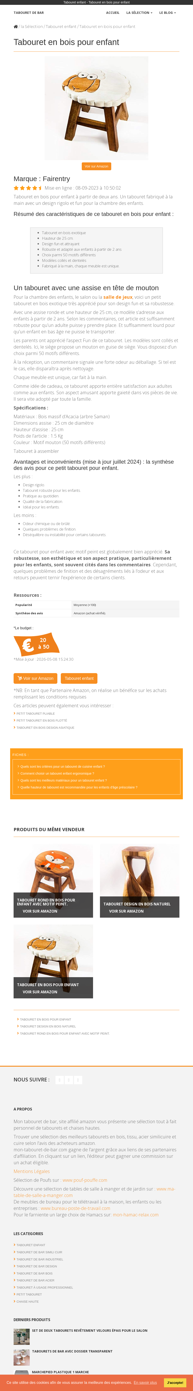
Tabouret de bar (29, 12)
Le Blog (167, 12)
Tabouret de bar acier (35, 1280)
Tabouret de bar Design (37, 1266)
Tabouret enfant (61, 26)
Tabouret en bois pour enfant (48, 984)
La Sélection (139, 12)
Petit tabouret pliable (36, 713)
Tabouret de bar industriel (40, 1259)
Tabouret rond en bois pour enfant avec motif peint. (46, 902)
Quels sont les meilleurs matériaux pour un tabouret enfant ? (63, 780)
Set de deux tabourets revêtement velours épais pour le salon (89, 1330)
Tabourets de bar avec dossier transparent (72, 1351)
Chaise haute (28, 1301)
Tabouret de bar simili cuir (39, 1252)
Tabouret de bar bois (35, 1273)
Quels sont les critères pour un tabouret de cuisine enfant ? (62, 766)
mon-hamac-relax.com (136, 1215)
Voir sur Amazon (96, 166)
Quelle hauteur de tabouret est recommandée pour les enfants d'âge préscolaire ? (78, 787)
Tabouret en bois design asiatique (45, 727)
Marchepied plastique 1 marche (60, 1372)
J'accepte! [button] (175, 1383)
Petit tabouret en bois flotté (42, 720)
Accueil (113, 12)
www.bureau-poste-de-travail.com (75, 1208)
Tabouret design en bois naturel (137, 904)
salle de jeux (117, 297)
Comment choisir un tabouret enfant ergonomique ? (57, 773)
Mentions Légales (32, 1171)
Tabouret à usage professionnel (45, 1287)
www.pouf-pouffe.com (85, 1180)
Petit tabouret (29, 1294)
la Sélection (32, 26)
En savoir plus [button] (145, 1383)
